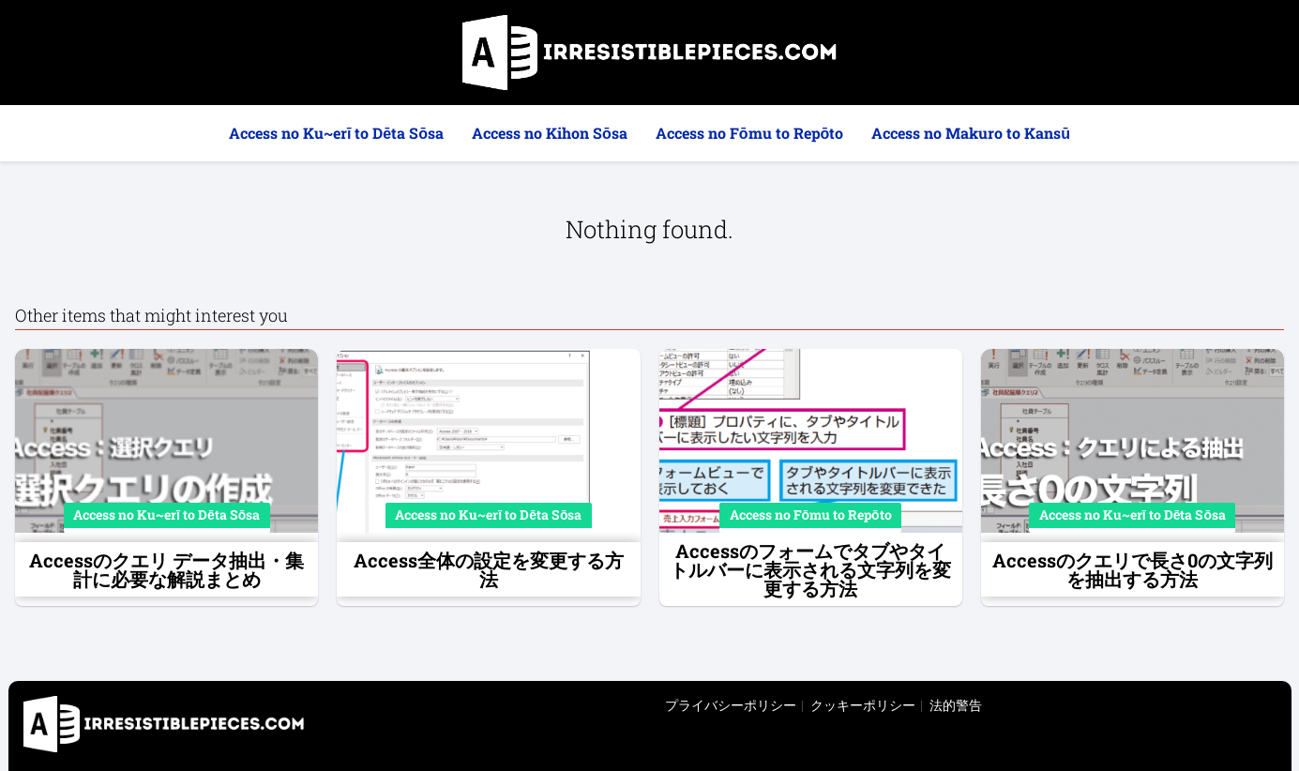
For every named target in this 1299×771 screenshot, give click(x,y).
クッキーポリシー (862, 705)
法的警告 (955, 705)
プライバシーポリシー (730, 705)
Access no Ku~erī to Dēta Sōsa (336, 133)
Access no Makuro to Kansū (970, 133)
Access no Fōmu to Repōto (750, 133)
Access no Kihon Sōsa (549, 133)
